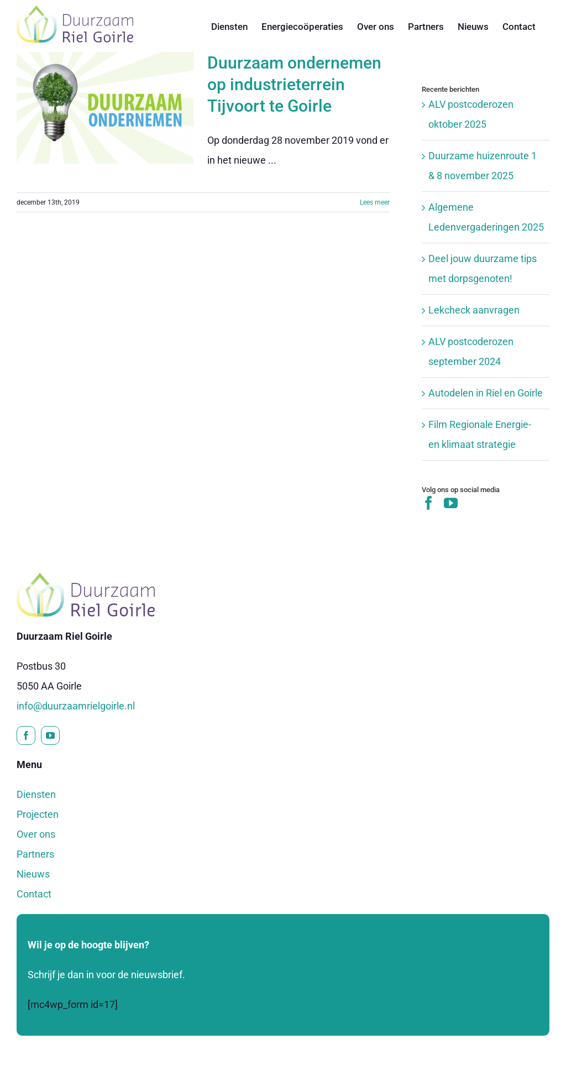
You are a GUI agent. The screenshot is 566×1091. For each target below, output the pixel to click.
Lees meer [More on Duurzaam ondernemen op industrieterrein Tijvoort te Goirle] (375, 202)
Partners (35, 854)
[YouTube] (451, 503)
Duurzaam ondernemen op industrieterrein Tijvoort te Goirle (294, 84)
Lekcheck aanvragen (474, 310)
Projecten (38, 814)
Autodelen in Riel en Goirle (485, 393)
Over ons (36, 834)
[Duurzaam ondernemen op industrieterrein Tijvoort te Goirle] (105, 108)
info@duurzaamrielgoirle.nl (76, 706)
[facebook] (26, 735)
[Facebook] (429, 503)
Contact (34, 894)
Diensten (36, 794)
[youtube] (50, 735)
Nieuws (33, 874)
